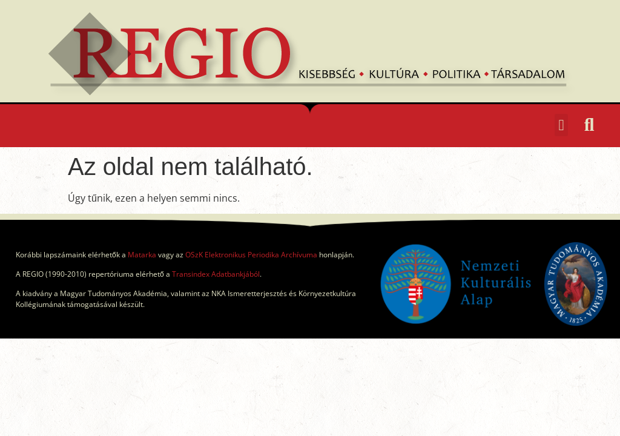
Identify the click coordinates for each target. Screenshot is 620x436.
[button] (561, 125)
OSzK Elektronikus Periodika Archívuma (251, 254)
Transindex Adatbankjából (216, 274)
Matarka (142, 254)
